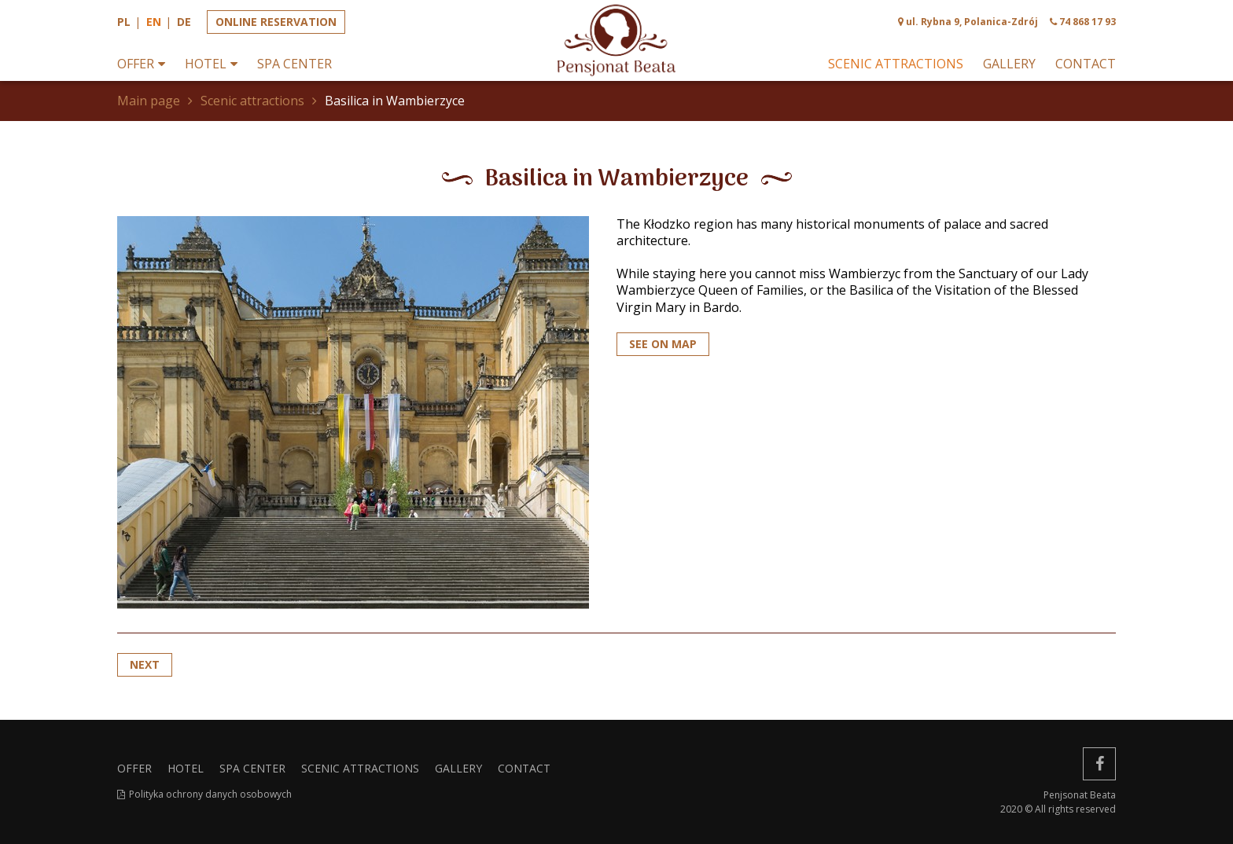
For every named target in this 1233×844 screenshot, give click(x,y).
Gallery (1009, 64)
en (153, 21)
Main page (148, 100)
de (184, 21)
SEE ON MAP (663, 343)
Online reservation (276, 21)
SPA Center (294, 64)
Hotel (205, 64)
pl (124, 21)
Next (145, 664)
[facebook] (1099, 763)
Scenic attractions (895, 64)
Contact (1085, 64)
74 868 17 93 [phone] (1087, 21)
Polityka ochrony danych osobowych (210, 794)
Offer (135, 64)
